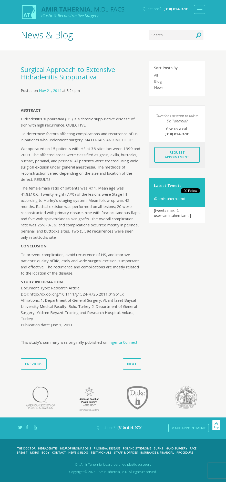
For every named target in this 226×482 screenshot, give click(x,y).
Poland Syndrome (137, 448)
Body (45, 452)
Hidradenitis (48, 448)
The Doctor (26, 448)
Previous (33, 363)
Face (193, 448)
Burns (158, 448)
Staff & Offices (126, 452)
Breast (22, 452)
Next (132, 363)
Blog (158, 81)
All (156, 75)
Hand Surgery (176, 448)
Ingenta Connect (122, 342)
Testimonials (100, 452)
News (158, 87)
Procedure (185, 452)
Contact (59, 452)
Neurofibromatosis (75, 448)
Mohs (34, 452)
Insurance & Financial (157, 452)
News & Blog (78, 452)
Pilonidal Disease (107, 448)
